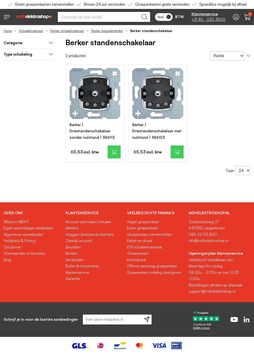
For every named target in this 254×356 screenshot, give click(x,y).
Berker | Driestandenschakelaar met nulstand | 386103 (157, 131)
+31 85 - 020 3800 (208, 19)
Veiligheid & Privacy (20, 240)
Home (8, 31)
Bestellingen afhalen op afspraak (215, 285)
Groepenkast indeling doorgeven (154, 272)
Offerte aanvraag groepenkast (152, 266)
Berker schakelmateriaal (67, 31)
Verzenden (74, 259)
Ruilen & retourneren (82, 266)
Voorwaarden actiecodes (24, 253)
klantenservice (77, 272)
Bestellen (73, 247)
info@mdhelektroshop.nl (208, 240)
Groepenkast (138, 253)
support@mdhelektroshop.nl (212, 291)
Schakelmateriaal (31, 31)
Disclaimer (12, 247)
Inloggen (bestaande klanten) (89, 234)
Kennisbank (136, 259)
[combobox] (104, 17)
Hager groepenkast (143, 221)
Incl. (164, 17)
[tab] (28, 43)
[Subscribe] (147, 319)
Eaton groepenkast (142, 228)
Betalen (71, 253)
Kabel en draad (139, 240)
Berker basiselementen (107, 31)
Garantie (72, 278)
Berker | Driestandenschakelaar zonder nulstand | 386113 (92, 131)
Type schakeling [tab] (28, 54)
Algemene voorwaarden (23, 234)
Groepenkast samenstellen (149, 234)
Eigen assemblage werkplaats (28, 228)
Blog (7, 259)
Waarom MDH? (16, 221)
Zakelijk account (78, 240)
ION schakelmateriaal (144, 247)
